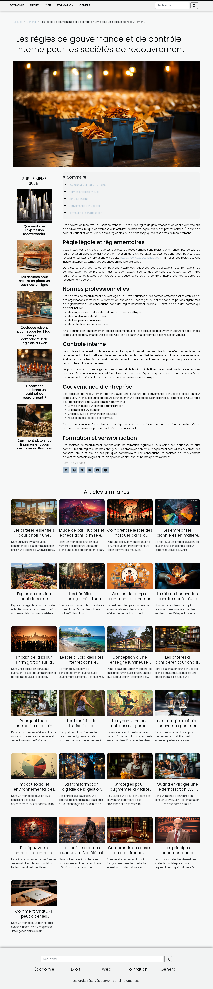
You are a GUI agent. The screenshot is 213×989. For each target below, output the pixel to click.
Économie (16, 5)
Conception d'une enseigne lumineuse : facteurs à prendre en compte (129, 665)
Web (48, 5)
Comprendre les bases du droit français (129, 850)
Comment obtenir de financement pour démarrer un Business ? (34, 446)
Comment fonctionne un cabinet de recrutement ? (34, 392)
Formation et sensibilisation (85, 212)
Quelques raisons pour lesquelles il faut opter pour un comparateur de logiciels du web (34, 335)
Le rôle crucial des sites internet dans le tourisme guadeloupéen (81, 665)
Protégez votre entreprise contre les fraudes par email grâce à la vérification (34, 855)
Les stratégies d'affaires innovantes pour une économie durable (177, 725)
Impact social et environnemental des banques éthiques (34, 789)
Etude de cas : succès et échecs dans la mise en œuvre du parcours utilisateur (81, 538)
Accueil (17, 21)
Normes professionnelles (83, 191)
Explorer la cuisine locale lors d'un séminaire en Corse (34, 598)
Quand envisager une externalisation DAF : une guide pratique (177, 789)
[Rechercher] (172, 5)
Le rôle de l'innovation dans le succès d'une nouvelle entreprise (177, 598)
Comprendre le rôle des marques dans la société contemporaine (129, 535)
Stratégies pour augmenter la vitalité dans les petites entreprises (129, 792)
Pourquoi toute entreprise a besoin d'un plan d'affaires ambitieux (34, 728)
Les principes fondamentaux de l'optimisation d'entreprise (177, 855)
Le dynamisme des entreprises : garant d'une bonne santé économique (129, 728)
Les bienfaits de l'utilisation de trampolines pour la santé (81, 728)
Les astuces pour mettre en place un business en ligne (34, 281)
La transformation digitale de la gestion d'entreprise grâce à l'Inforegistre (81, 792)
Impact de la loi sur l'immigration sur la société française (34, 662)
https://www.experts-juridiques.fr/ (141, 257)
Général (85, 5)
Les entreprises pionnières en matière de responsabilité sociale (177, 538)
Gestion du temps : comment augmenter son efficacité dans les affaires (130, 601)
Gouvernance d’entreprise (84, 205)
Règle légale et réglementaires (87, 184)
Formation (65, 5)
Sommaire (76, 177)
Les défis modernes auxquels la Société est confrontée (81, 852)
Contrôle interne (78, 198)
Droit (34, 5)
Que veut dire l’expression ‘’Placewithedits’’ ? (34, 230)
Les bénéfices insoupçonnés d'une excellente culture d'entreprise (81, 601)
